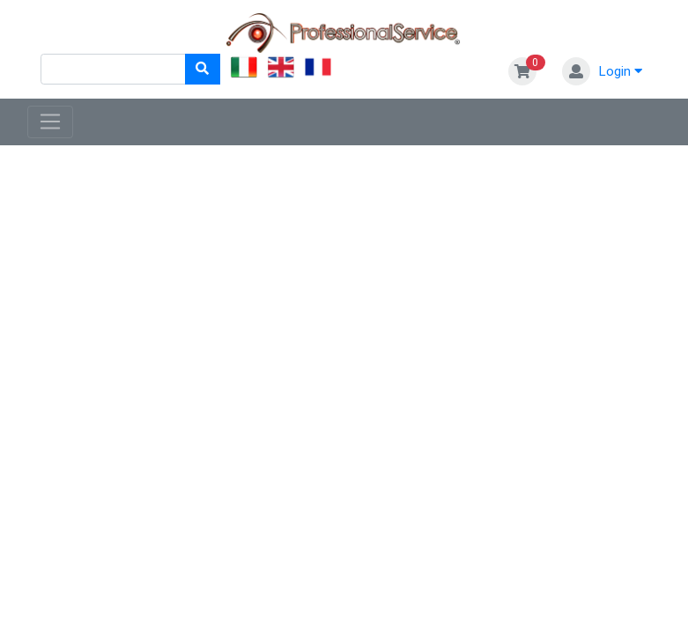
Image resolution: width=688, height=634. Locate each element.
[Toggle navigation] (50, 122)
